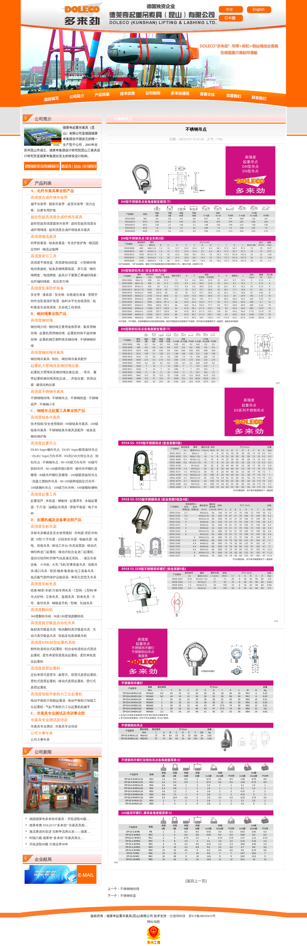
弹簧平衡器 (78, 507)
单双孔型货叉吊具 (83, 577)
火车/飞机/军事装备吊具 (69, 564)
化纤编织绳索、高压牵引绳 (50, 281)
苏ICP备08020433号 (202, 916)
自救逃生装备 (76, 295)
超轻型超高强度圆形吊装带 (50, 223)
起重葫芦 (37, 501)
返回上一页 (196, 881)
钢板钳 (62, 501)
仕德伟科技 (177, 916)
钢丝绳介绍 (38, 327)
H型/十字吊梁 (45, 539)
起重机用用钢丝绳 (52, 333)
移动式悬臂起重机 (71, 681)
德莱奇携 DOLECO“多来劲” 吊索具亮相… (58, 825)
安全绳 (59, 295)
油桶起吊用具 (57, 507)
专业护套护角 (76, 243)
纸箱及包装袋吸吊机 (72, 636)
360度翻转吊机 (41, 616)
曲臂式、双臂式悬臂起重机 (77, 675)
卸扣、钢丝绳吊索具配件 (69, 359)
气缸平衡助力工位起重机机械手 (68, 707)
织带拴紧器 (38, 243)
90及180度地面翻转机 (69, 616)
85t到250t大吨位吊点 (78, 456)
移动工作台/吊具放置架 (68, 545)
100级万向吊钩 (64, 487)
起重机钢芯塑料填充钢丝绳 (58, 339)
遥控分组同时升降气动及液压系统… (56, 558)
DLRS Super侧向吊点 (45, 450)
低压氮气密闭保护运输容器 (50, 577)
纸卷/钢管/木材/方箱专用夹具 (51, 590)
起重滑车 (76, 501)
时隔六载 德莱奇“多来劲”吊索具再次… (56, 838)
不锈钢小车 (47, 404)
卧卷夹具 (83, 597)
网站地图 (153, 922)
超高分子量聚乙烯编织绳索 (77, 275)
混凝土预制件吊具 (45, 481)
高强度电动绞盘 (66, 262)
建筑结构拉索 (45, 385)
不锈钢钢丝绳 (40, 398)
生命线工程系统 (69, 307)
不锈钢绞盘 (78, 398)
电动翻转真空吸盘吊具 (74, 629)
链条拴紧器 (57, 243)
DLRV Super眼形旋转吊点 (79, 450)
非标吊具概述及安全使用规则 (51, 533)
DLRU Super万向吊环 (47, 456)
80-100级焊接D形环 (59, 468)
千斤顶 (41, 507)
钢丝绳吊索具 (40, 359)
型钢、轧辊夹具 (82, 603)
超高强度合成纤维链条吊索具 (69, 230)
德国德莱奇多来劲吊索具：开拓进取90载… (59, 819)
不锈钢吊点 (60, 398)
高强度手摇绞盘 (42, 262)
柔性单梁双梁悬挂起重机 (60, 655)
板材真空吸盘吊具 (43, 629)
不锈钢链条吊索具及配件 (66, 430)
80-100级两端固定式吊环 (77, 481)
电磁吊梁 (85, 539)
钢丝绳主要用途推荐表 (65, 327)
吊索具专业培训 (66, 726)
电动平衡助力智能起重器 (48, 700)
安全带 (35, 295)
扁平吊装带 (38, 204)
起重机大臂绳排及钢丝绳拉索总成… (56, 372)
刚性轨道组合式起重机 (46, 649)
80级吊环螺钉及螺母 (53, 475)
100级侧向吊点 (41, 487)
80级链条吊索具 (77, 424)
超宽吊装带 (75, 204)
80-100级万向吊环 (73, 462)
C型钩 (78, 590)
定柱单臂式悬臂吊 (43, 675)
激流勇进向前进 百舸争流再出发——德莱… (59, 831)
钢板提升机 (60, 603)
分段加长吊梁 (67, 539)
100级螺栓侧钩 (87, 487)
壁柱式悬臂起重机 (43, 681)
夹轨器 (50, 501)
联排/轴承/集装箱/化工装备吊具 (72, 571)
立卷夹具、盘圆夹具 (60, 597)
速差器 (47, 295)
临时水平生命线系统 (76, 301)
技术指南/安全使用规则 (47, 424)
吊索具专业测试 (42, 726)
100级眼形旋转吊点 (84, 475)
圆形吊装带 (57, 204)
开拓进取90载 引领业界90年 (48, 844)
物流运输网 (50, 249)
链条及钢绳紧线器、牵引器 (68, 269)
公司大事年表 (40, 739)
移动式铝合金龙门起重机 (75, 552)
